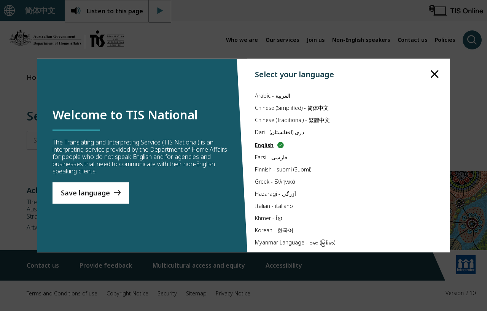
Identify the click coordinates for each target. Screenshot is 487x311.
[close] (435, 74)
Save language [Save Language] (85, 192)
